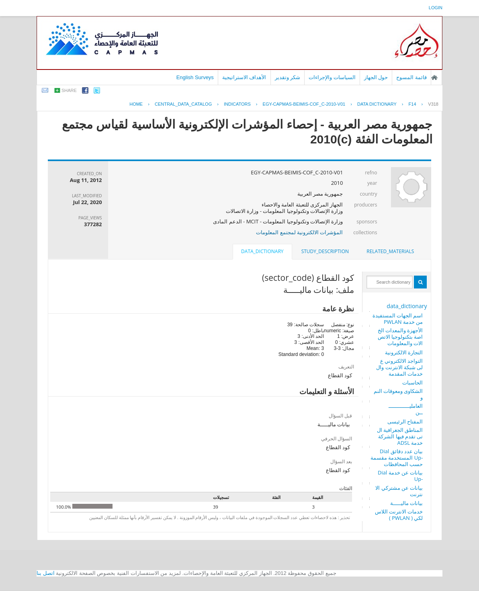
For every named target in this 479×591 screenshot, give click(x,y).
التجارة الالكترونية (404, 352)
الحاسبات (412, 382)
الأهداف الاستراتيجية (244, 77)
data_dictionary (407, 306)
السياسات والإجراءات (332, 77)
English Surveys (195, 77)
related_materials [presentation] (390, 251)
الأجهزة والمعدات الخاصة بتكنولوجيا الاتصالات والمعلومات (400, 336)
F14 (412, 104)
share (69, 90)
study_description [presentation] (325, 251)
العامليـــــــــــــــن (406, 409)
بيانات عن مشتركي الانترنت (399, 491)
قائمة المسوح (411, 77)
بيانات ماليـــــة (406, 503)
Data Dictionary (377, 104)
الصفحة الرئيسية (434, 77)
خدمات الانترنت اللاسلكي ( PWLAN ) (399, 514)
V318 (433, 104)
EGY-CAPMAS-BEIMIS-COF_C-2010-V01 (304, 104)
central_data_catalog (183, 104)
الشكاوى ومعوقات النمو (398, 394)
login (435, 7)
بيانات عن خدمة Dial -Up (400, 475)
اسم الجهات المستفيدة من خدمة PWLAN (398, 318)
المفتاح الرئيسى (405, 421)
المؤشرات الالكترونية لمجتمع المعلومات (299, 232)
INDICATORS (237, 104)
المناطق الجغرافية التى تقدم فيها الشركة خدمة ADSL (400, 436)
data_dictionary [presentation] (262, 251)
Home (136, 104)
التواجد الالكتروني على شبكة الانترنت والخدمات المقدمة (399, 367)
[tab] (390, 251)
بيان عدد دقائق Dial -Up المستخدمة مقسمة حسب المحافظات (397, 457)
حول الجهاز (376, 77)
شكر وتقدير (288, 77)
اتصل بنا (46, 573)
